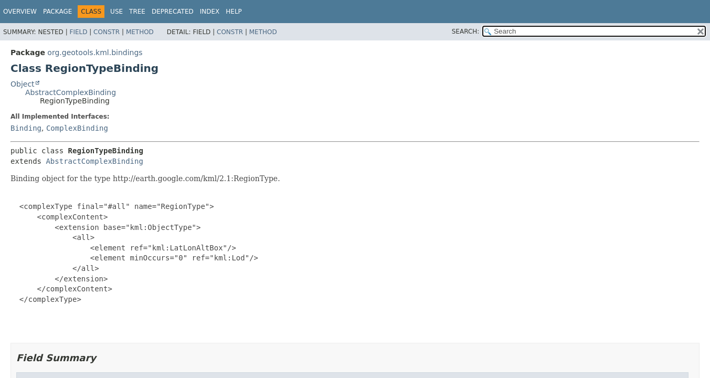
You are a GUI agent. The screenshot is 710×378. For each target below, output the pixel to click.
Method (140, 32)
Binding (25, 128)
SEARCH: (466, 31)
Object (22, 84)
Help (234, 11)
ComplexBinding (77, 128)
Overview (20, 11)
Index (210, 11)
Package (57, 11)
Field (78, 32)
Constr (106, 32)
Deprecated (173, 11)
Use (116, 11)
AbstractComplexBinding (70, 92)
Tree (137, 11)
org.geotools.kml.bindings (94, 52)
